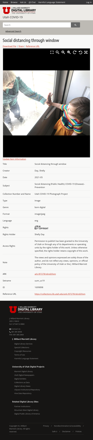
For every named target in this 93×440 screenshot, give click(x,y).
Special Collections (21, 347)
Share (21, 46)
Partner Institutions (22, 406)
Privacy (46, 426)
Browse (14, 2)
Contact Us (14, 329)
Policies (79, 431)
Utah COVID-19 (13, 17)
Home (5, 2)
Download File (9, 46)
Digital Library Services (23, 344)
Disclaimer (66, 431)
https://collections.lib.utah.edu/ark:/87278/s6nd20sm (60, 294)
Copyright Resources (22, 351)
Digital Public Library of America (27, 414)
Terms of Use (19, 355)
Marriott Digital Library (23, 371)
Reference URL (33, 46)
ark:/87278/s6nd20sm (45, 274)
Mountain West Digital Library (26, 410)
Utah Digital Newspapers (24, 375)
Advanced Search (13, 31)
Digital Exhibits (20, 379)
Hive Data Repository (22, 393)
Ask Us (23, 2)
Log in (89, 2)
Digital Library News (22, 386)
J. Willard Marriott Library (19, 318)
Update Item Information (14, 159)
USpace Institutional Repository (27, 389)
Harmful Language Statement (51, 2)
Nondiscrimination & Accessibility (67, 426)
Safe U (54, 431)
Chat (32, 2)
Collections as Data (22, 382)
